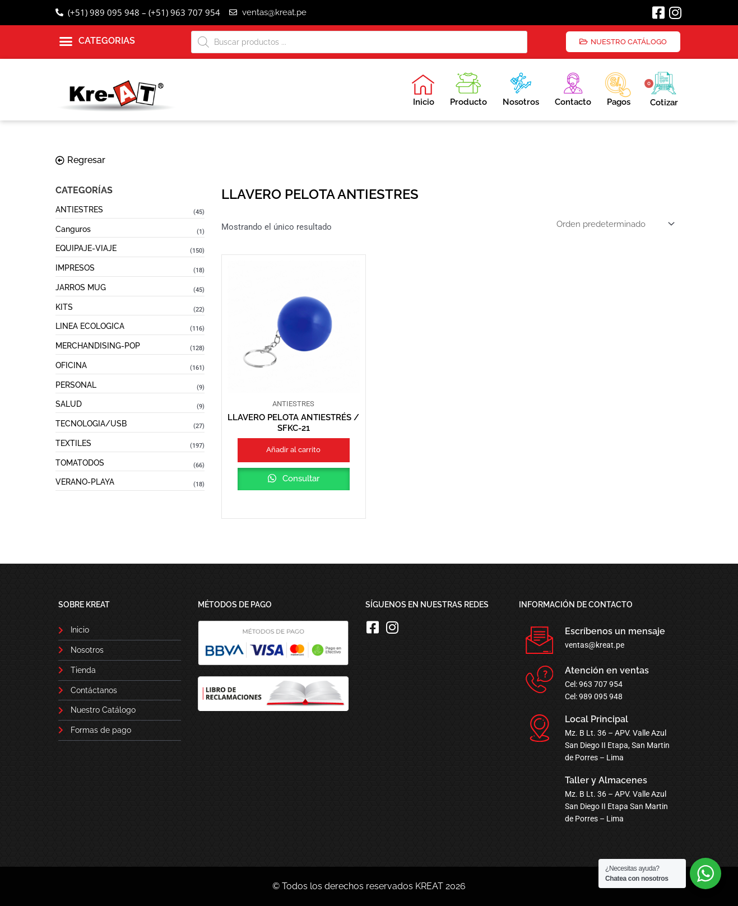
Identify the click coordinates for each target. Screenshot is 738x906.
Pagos (618, 88)
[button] (97, 41)
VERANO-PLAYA (84, 481)
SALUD (68, 403)
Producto (468, 87)
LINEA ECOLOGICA (89, 326)
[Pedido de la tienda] (614, 224)
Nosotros (521, 87)
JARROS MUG (80, 287)
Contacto (573, 87)
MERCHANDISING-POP (97, 345)
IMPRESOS (75, 267)
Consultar (299, 478)
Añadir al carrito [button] (293, 449)
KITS (64, 307)
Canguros (73, 229)
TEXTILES (73, 443)
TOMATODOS (79, 462)
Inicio (423, 90)
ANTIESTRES (79, 209)
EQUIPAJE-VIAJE (86, 248)
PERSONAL (75, 384)
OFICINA (71, 365)
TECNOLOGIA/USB (91, 423)
